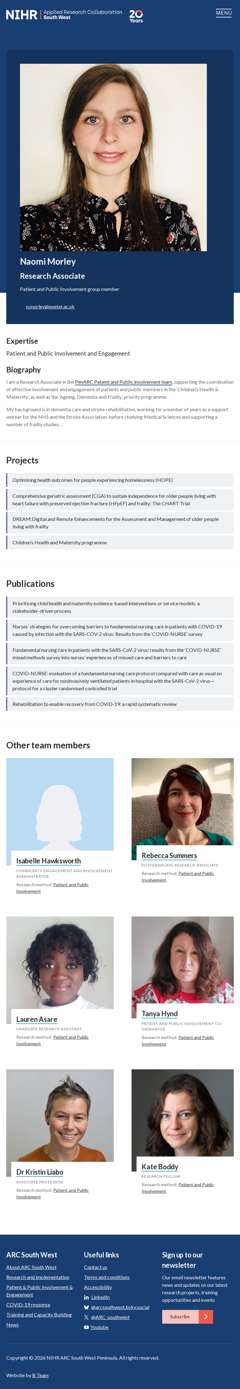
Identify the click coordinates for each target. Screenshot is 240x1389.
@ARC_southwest (110, 1317)
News (12, 1324)
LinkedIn (100, 1297)
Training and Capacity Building (39, 1314)
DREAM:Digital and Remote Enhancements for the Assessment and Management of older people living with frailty (115, 522)
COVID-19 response (28, 1304)
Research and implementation (37, 1277)
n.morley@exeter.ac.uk (50, 306)
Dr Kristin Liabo (39, 1172)
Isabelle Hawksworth (48, 861)
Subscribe (191, 1317)
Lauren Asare (36, 1019)
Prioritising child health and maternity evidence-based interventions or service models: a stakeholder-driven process (106, 607)
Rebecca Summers (169, 855)
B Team (40, 1375)
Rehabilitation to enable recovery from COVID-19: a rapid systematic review (94, 704)
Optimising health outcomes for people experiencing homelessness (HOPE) (92, 480)
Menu (225, 13)
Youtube (96, 1327)
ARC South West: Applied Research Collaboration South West (64, 14)
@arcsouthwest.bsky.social (120, 1307)
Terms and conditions (107, 1277)
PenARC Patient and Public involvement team (123, 382)
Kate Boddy (160, 1166)
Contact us (95, 1267)
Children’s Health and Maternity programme (59, 542)
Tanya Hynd (160, 1013)
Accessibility (98, 1287)
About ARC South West (31, 1267)
